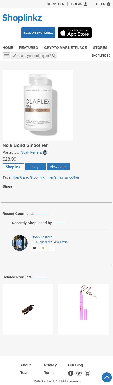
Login (76, 4)
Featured (28, 48)
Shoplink (98, 55)
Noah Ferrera (34, 152)
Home (8, 48)
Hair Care (20, 177)
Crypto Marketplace (65, 48)
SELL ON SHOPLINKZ (38, 32)
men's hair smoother (63, 177)
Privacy (50, 365)
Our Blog (75, 365)
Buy (35, 167)
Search (54, 56)
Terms (49, 373)
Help (100, 4)
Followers (62, 241)
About (25, 365)
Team (25, 373)
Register (56, 4)
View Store (58, 167)
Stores (100, 48)
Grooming (37, 177)
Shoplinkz (46, 241)
